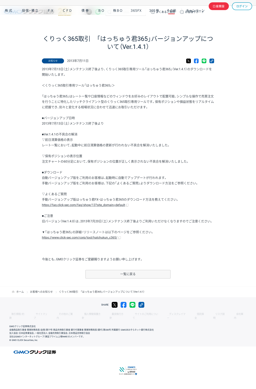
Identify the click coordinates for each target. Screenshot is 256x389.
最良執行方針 (104, 314)
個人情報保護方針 (81, 314)
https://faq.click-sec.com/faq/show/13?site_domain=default (83, 205)
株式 (9, 23)
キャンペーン (195, 23)
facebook (196, 61)
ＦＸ (50, 23)
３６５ (154, 23)
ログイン (242, 11)
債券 (85, 23)
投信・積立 (30, 23)
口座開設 (219, 11)
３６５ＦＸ (136, 23)
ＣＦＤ (67, 23)
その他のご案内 (58, 314)
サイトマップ (37, 314)
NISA (247, 23)
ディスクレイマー (157, 314)
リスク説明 (193, 314)
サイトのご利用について (129, 314)
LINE (98, 12)
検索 (109, 12)
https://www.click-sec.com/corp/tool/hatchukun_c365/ (79, 237)
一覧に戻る (128, 274)
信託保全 (177, 314)
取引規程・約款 (16, 314)
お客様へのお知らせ (41, 291)
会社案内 (209, 314)
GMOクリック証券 (38, 12)
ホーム (20, 291)
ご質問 (165, 11)
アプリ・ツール (223, 23)
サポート (194, 11)
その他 (171, 23)
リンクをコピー (211, 61)
